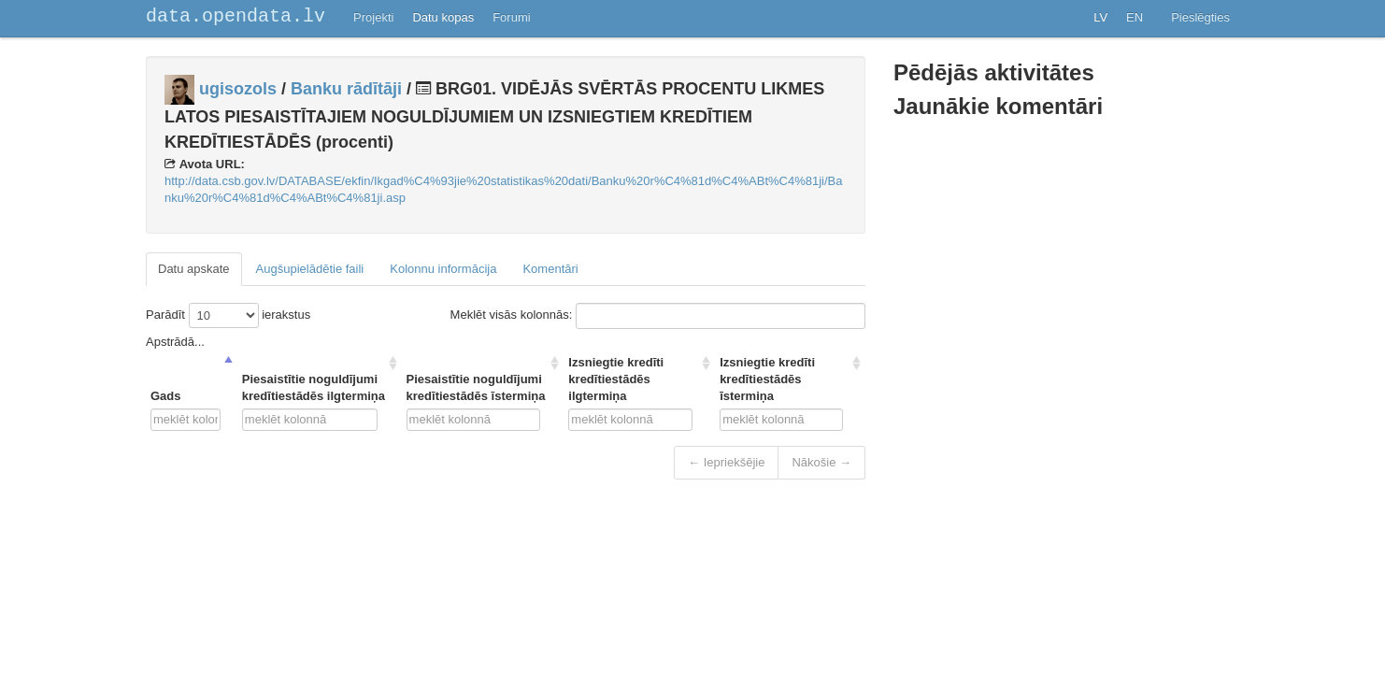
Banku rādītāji (346, 88)
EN (1134, 17)
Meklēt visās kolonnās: (657, 316)
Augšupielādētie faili (310, 269)
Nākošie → (821, 462)
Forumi (511, 17)
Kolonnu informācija (443, 269)
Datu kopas (443, 17)
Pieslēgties (1200, 17)
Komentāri (550, 269)
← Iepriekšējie (726, 462)
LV (1100, 17)
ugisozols (238, 88)
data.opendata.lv (235, 16)
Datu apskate (194, 269)
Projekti (373, 17)
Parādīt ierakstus (228, 315)
